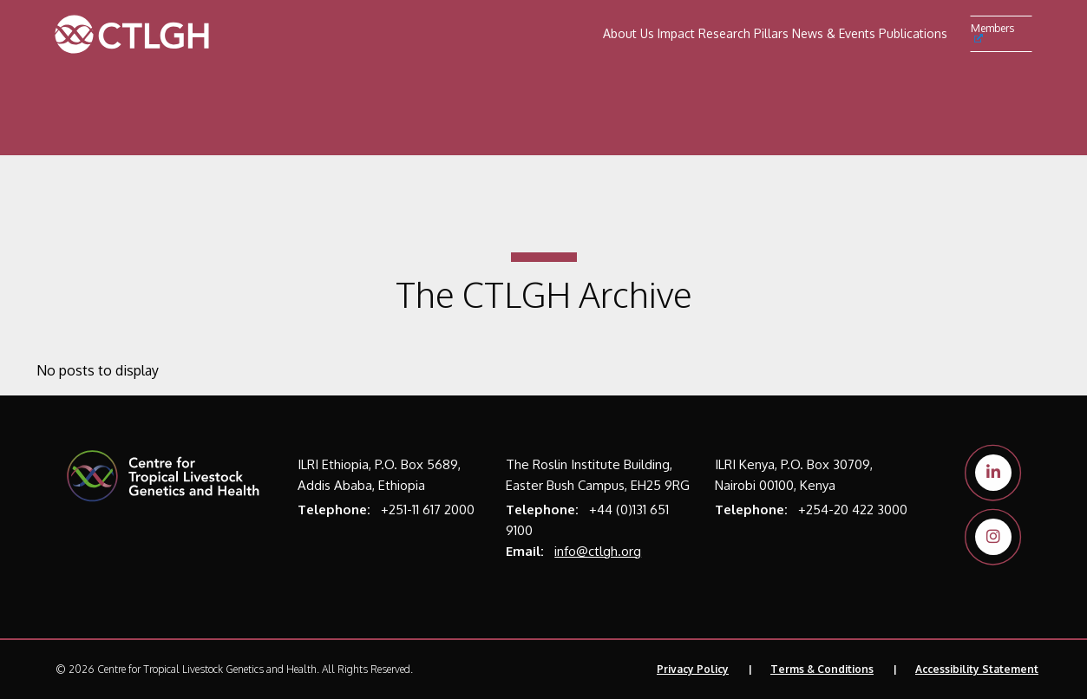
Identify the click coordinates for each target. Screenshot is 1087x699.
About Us (628, 33)
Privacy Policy (693, 669)
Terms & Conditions (822, 669)
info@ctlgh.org (597, 551)
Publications (913, 33)
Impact (676, 33)
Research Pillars (743, 33)
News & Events (833, 33)
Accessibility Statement (976, 669)
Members (992, 32)
